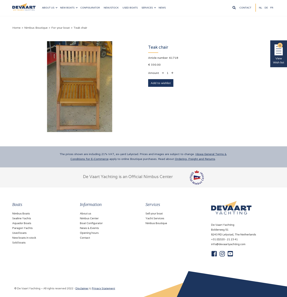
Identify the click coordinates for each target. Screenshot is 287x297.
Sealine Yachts (21, 218)
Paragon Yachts (22, 228)
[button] (50, 8)
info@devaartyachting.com (228, 244)
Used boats (130, 7)
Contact (245, 7)
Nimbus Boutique (36, 27)
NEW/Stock (111, 7)
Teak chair (80, 27)
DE (266, 7)
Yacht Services (155, 218)
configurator (90, 7)
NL (260, 7)
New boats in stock (24, 237)
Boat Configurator (91, 223)
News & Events (89, 228)
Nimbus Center (89, 218)
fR (271, 7)
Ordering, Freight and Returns (195, 159)
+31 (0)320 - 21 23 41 (224, 239)
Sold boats (19, 242)
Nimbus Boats (21, 213)
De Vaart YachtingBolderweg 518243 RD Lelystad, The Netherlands (233, 229)
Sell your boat (154, 213)
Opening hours (89, 233)
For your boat (60, 27)
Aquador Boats (21, 223)
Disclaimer (82, 288)
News (162, 7)
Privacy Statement (103, 288)
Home (16, 27)
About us (85, 213)
